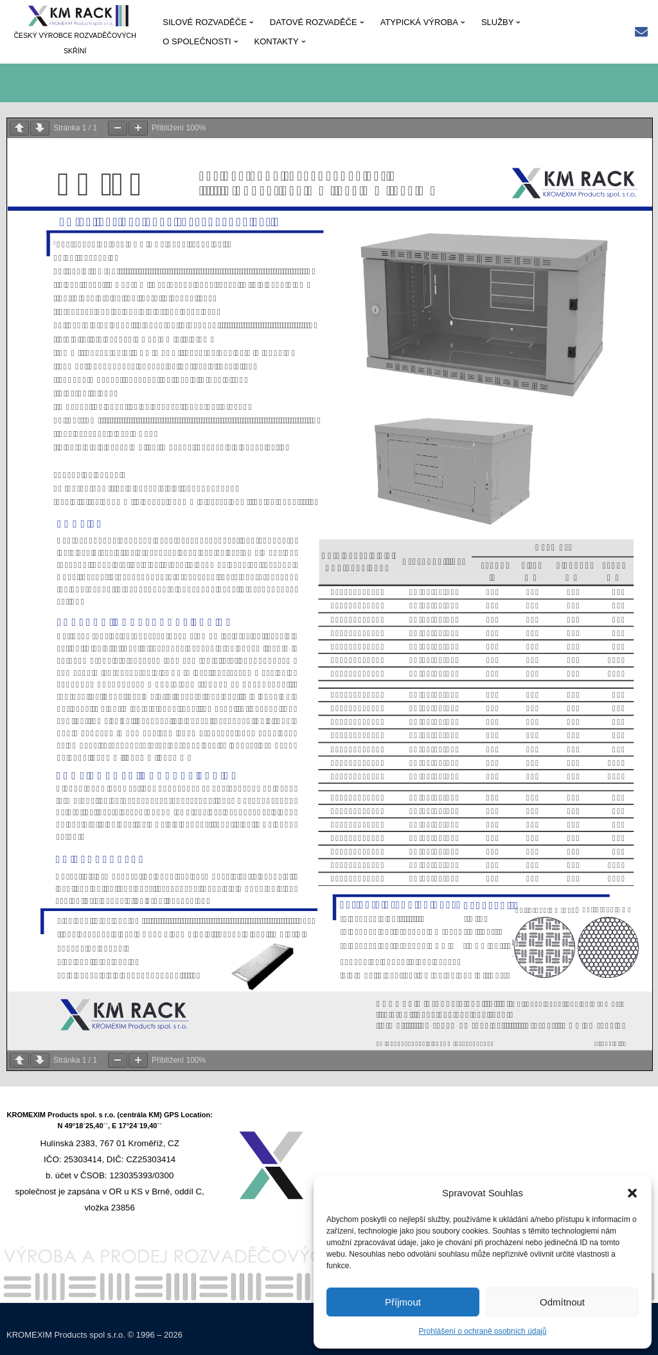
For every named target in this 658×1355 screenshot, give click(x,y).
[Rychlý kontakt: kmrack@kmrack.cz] (641, 33)
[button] (632, 1193)
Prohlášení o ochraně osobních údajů (483, 1331)
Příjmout (403, 1302)
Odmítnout (562, 1302)
